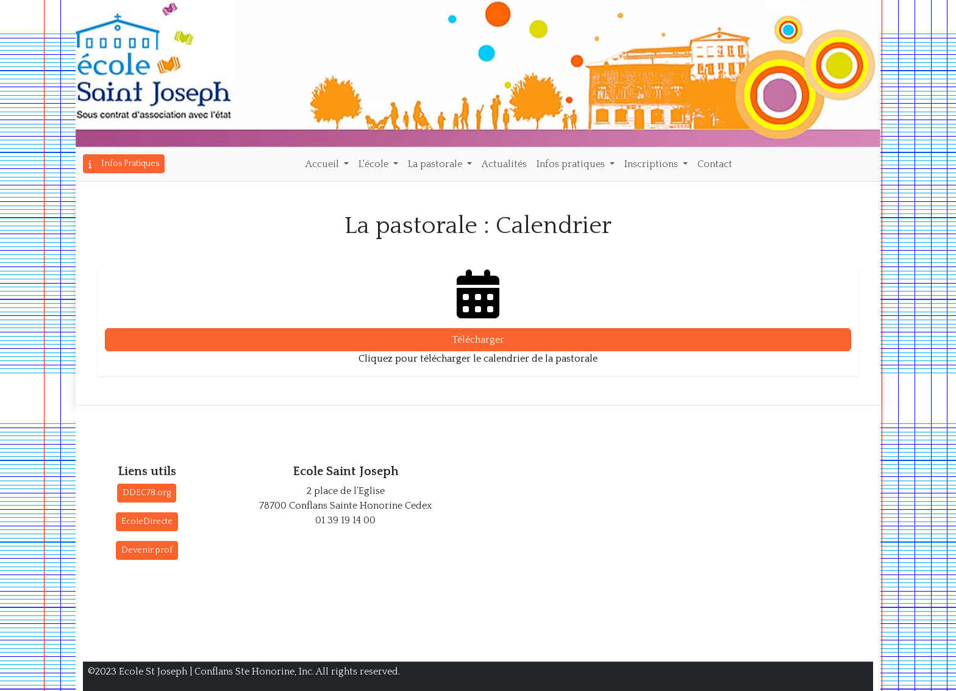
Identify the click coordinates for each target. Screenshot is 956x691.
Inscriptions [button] (652, 164)
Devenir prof (147, 550)
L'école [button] (374, 164)
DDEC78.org (147, 493)
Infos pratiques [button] (572, 164)
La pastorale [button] (436, 164)
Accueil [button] (323, 164)
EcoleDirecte (147, 521)
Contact (714, 164)
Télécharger (478, 339)
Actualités (504, 164)
